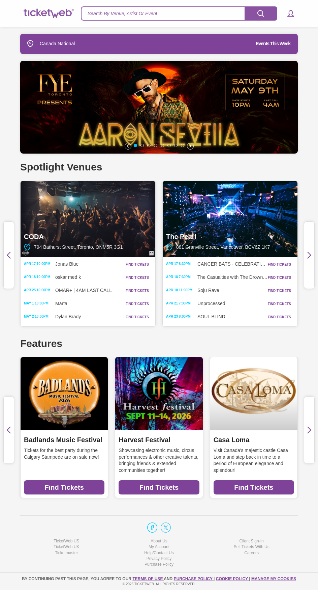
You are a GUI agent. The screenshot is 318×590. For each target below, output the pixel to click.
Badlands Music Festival (63, 440)
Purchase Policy (159, 564)
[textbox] (179, 13)
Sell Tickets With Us (251, 546)
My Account (159, 546)
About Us (159, 541)
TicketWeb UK (66, 546)
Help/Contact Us (158, 553)
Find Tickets (64, 487)
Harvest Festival (144, 440)
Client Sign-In (252, 541)
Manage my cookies (273, 578)
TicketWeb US (66, 541)
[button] (287, 13)
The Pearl (230, 219)
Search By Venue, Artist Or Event (122, 13)
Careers (251, 553)
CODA (88, 219)
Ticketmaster (66, 553)
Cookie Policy (232, 578)
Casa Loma (232, 440)
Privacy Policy (159, 558)
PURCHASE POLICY (194, 578)
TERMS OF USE (148, 578)
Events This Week (273, 43)
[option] (159, 107)
